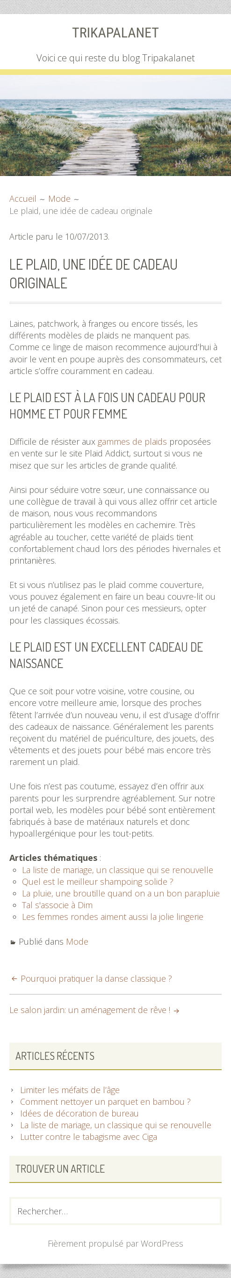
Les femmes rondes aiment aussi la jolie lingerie (112, 916)
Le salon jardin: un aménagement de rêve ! (89, 1009)
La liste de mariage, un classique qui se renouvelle (117, 869)
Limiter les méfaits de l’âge (70, 1089)
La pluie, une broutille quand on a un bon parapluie (121, 893)
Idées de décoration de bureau (79, 1113)
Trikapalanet (115, 32)
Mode (77, 941)
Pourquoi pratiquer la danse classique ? (96, 978)
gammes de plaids (132, 441)
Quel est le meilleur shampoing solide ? (97, 881)
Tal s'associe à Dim (57, 905)
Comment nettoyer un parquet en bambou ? (105, 1101)
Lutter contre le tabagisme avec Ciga (88, 1136)
